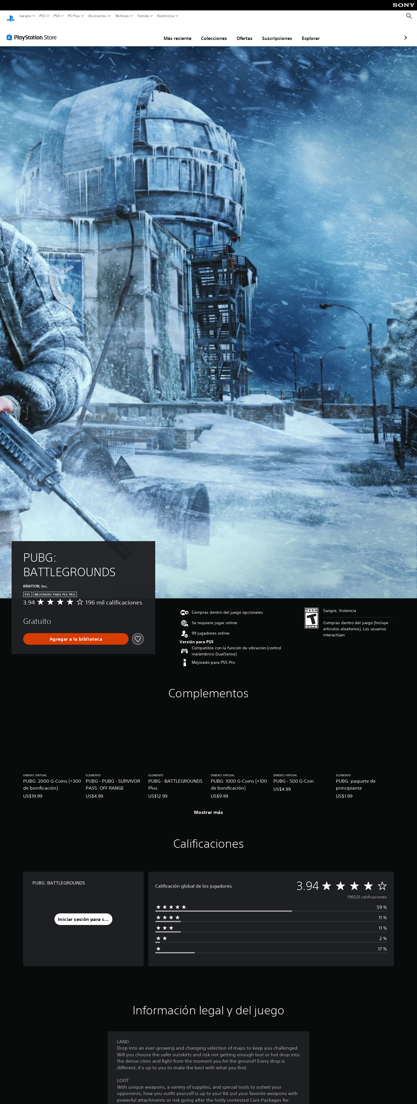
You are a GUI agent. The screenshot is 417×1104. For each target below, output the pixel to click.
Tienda (143, 16)
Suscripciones (243, 33)
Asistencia (165, 16)
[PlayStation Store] (33, 31)
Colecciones (180, 33)
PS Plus (73, 16)
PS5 (42, 16)
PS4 (56, 16)
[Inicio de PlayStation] (11, 16)
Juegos (25, 16)
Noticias (122, 16)
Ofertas (211, 33)
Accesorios (97, 16)
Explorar (277, 33)
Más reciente (144, 33)
